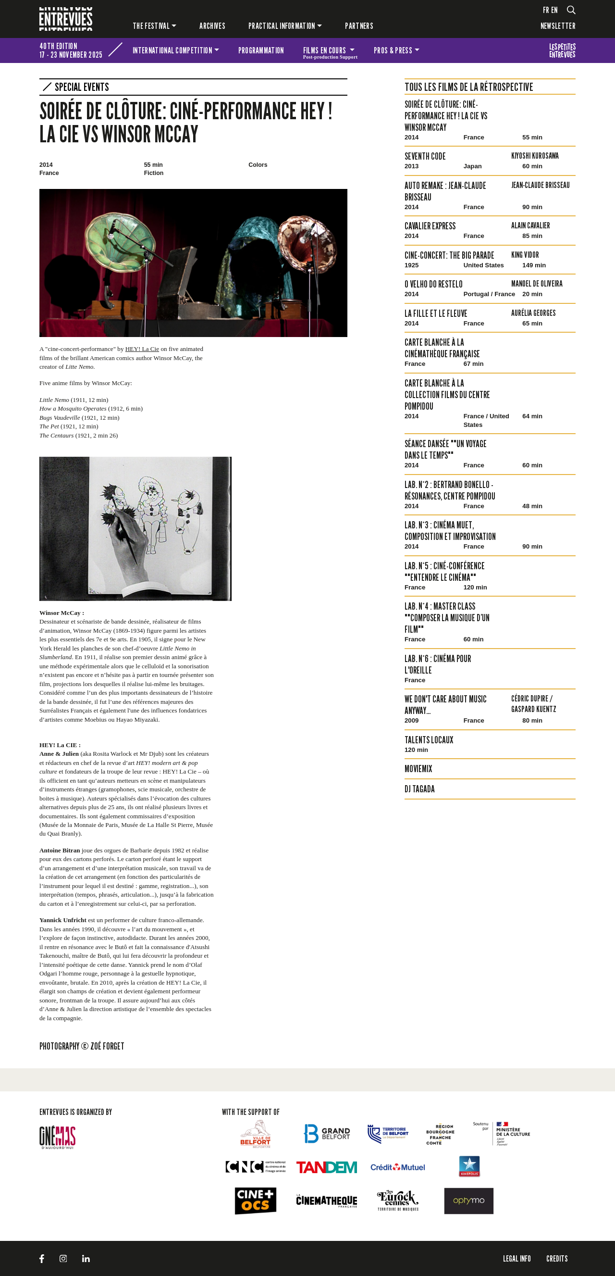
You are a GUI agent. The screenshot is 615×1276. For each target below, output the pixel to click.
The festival (151, 26)
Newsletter (558, 26)
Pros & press (393, 50)
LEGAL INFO (517, 1258)
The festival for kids (563, 50)
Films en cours (330, 52)
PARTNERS (359, 26)
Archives (212, 26)
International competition (172, 50)
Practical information (281, 26)
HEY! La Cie (142, 348)
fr (546, 10)
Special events (82, 87)
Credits (557, 1258)
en (554, 10)
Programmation (261, 50)
